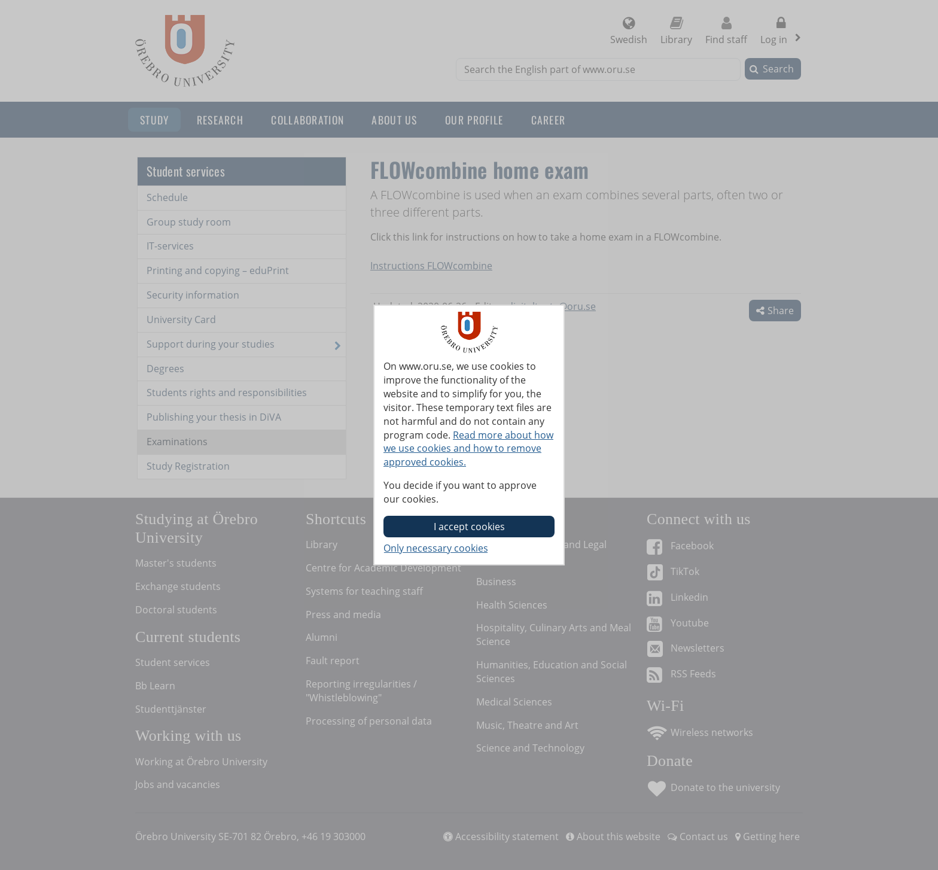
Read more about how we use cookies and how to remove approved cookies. (468, 448)
